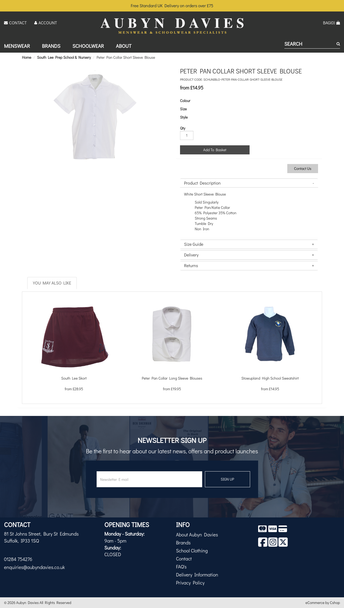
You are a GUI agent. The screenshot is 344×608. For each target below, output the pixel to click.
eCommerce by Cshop (322, 602)
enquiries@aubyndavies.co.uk (34, 567)
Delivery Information (197, 574)
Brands (51, 45)
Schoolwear (88, 45)
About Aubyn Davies (197, 534)
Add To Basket (214, 149)
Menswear (17, 45)
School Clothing (192, 550)
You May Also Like (52, 283)
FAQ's (181, 566)
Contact (184, 558)
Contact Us (302, 168)
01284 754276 (18, 559)
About (123, 45)
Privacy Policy (190, 582)
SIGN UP (227, 479)
